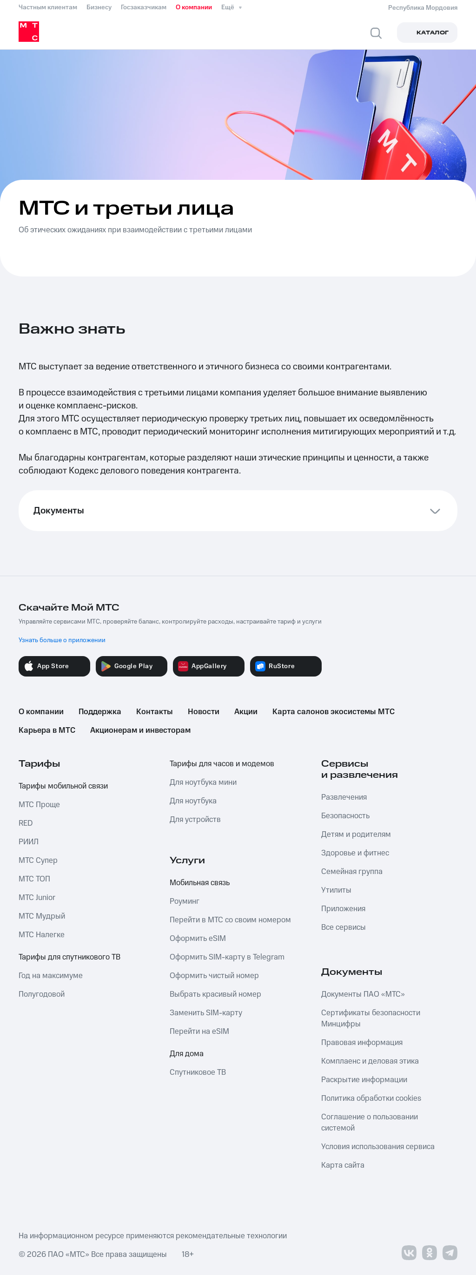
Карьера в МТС (47, 730)
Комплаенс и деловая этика (370, 1061)
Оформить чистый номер (214, 975)
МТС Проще (39, 804)
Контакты (154, 711)
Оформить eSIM (198, 938)
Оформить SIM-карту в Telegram (227, 957)
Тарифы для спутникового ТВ (69, 957)
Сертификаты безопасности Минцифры (370, 1018)
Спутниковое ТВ (198, 1072)
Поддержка (100, 711)
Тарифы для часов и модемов (222, 763)
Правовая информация (362, 1042)
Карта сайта (342, 1165)
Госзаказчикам (143, 7)
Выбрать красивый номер (215, 994)
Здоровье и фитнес (355, 853)
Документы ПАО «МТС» (363, 994)
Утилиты (336, 890)
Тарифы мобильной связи (63, 786)
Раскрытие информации (364, 1079)
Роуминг (184, 901)
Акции (246, 711)
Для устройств (195, 819)
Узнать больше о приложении (62, 640)
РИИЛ (29, 842)
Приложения (343, 908)
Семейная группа (352, 871)
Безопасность (345, 816)
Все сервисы (343, 927)
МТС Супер (38, 860)
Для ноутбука (193, 801)
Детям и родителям (356, 834)
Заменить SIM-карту (206, 1013)
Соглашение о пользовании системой (369, 1122)
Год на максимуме (51, 975)
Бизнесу (99, 7)
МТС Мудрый (42, 916)
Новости (203, 711)
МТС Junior (37, 897)
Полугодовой (42, 994)
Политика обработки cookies (371, 1098)
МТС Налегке (42, 934)
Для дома (187, 1053)
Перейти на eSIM (199, 1031)
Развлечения (344, 797)
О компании (194, 7)
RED (26, 823)
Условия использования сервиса (378, 1146)
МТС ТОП (34, 879)
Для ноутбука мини (203, 782)
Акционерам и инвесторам (140, 730)
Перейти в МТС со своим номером (230, 920)
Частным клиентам (48, 7)
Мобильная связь (200, 882)
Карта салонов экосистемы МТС (333, 711)
